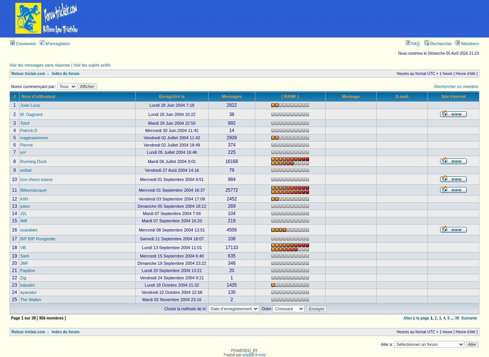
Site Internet (453, 96)
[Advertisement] (291, 19)
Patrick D (28, 130)
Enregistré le (172, 96)
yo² (23, 152)
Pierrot (26, 145)
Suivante (469, 318)
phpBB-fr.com (254, 355)
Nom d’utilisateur (38, 96)
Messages (232, 96)
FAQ (413, 43)
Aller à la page (416, 318)
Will (23, 220)
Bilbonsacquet (33, 190)
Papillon (27, 270)
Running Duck (33, 161)
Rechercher (438, 43)
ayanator (28, 292)
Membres (467, 43)
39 (457, 318)
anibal (25, 170)
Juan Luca (30, 105)
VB (23, 247)
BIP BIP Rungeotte (37, 238)
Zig (23, 277)
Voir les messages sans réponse (40, 65)
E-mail (402, 96)
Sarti (24, 256)
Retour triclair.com (28, 74)
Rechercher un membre (456, 86)
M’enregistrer (55, 43)
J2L (23, 213)
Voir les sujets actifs (91, 65)
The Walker (31, 299)
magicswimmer (34, 137)
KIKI (24, 199)
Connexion (23, 43)
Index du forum (65, 74)
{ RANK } (290, 96)
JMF (24, 263)
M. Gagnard (31, 114)
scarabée (28, 230)
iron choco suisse (36, 179)
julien (25, 206)
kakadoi (27, 285)
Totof (24, 123)
